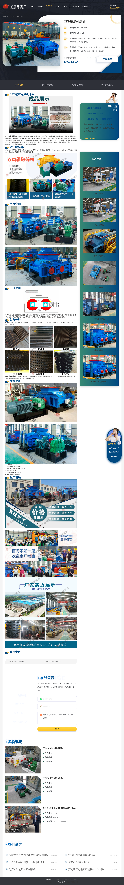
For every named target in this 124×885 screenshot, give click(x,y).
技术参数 (49, 85)
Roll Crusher (56, 879)
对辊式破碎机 (99, 350)
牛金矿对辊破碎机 (53, 778)
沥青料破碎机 (99, 256)
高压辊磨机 (99, 193)
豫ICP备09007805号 (52, 882)
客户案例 (58, 7)
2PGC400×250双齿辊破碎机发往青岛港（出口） (60, 808)
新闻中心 (67, 7)
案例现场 (108, 85)
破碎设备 (19, 16)
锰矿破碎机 (99, 287)
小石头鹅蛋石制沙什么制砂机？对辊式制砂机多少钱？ (29, 862)
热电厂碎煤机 (19, 661)
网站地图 (75, 882)
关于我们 (40, 7)
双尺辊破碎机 (99, 319)
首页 (32, 7)
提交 (57, 729)
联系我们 (85, 7)
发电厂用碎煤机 (55, 661)
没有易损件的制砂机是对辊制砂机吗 (23, 855)
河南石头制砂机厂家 (76, 862)
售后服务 (76, 7)
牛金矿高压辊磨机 (53, 748)
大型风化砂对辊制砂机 (99, 382)
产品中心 (49, 6)
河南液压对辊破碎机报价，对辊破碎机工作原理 (86, 869)
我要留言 (78, 85)
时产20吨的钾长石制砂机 (18, 869)
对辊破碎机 (68, 882)
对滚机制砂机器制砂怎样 (77, 855)
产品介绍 (19, 85)
